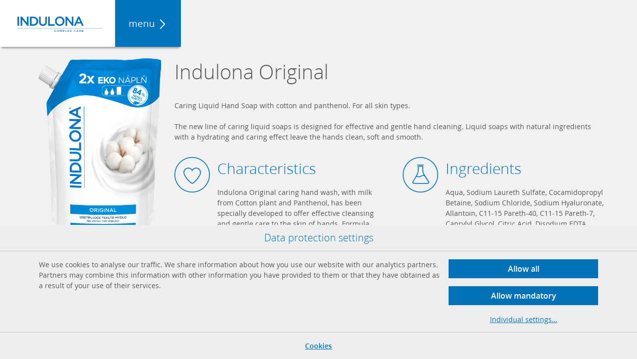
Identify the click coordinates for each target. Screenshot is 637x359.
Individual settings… (523, 319)
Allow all (523, 268)
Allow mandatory (523, 295)
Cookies (318, 346)
